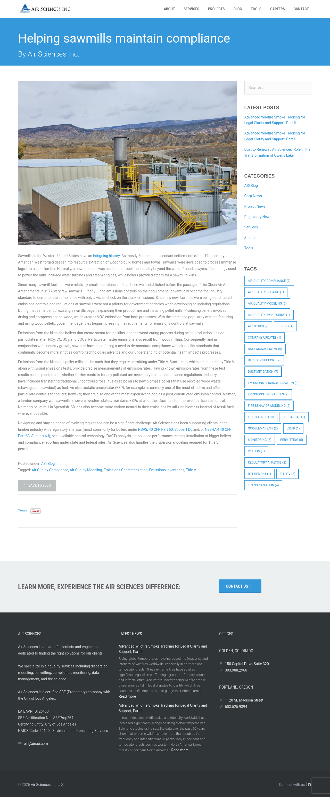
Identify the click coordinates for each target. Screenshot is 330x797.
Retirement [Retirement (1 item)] (259, 474)
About (169, 9)
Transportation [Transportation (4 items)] (263, 485)
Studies (250, 238)
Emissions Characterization (125, 470)
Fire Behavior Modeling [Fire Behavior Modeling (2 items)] (269, 406)
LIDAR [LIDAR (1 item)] (293, 428)
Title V (191, 470)
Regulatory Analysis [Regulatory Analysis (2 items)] (267, 462)
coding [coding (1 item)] (285, 326)
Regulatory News (257, 217)
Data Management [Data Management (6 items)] (265, 349)
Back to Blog (37, 485)
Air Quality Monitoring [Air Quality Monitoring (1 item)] (269, 315)
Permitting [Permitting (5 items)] (291, 440)
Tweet (23, 511)
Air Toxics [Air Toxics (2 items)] (258, 326)
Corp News (253, 196)
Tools (256, 9)
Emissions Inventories (167, 470)
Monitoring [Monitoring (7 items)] (259, 440)
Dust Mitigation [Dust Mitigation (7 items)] (263, 371)
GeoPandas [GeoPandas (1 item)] (294, 417)
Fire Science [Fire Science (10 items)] (261, 417)
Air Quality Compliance (50, 470)
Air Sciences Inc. (44, 785)
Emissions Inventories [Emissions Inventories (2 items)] (268, 394)
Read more (127, 696)
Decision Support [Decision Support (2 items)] (264, 360)
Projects (216, 9)
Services (191, 9)
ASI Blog (48, 463)
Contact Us (239, 586)
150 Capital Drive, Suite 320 (247, 664)
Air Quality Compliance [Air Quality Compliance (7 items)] (269, 281)
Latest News (130, 633)
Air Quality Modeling (86, 470)
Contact (301, 9)
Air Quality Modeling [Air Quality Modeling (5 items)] (267, 303)
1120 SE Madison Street (244, 700)
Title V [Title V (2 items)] (287, 474)
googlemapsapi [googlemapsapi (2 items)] (263, 428)
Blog (238, 9)
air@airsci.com (36, 744)
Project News (255, 206)
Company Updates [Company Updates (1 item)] (264, 337)
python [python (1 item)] (256, 451)
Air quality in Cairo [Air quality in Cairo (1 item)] (266, 292)
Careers (277, 9)
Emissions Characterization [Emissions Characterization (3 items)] (273, 383)
